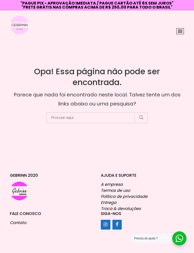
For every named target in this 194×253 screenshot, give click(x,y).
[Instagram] (105, 225)
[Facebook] (117, 225)
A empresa (112, 184)
